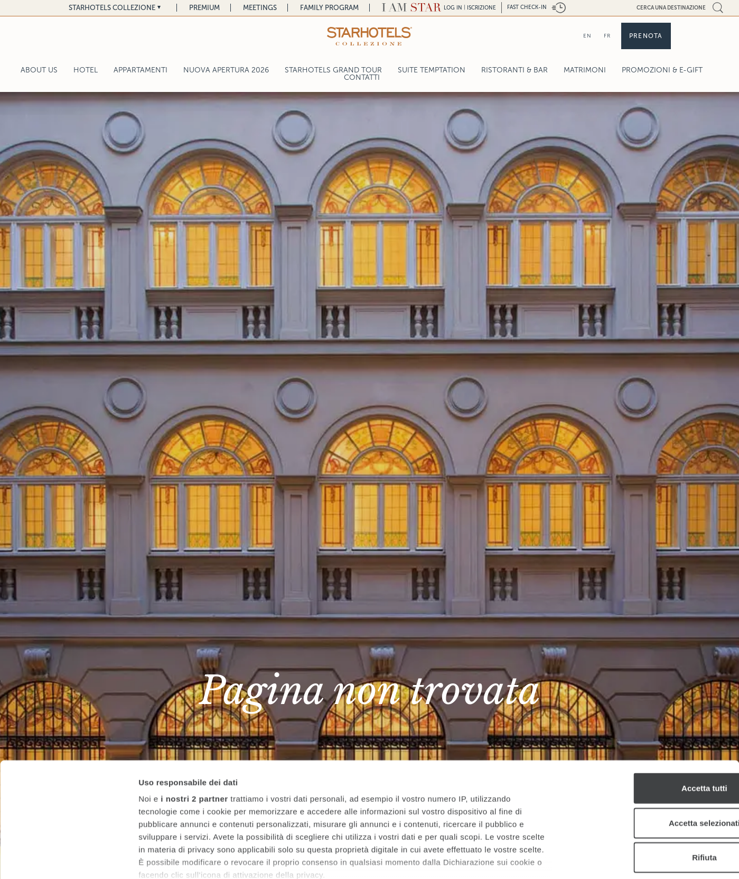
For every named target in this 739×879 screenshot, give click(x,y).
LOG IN (453, 8)
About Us (39, 70)
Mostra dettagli (555, 858)
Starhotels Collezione (112, 8)
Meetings (260, 8)
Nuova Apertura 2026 (226, 70)
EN (587, 36)
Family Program (329, 8)
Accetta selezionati (650, 751)
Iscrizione (481, 8)
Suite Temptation (431, 70)
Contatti (362, 77)
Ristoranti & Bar (514, 70)
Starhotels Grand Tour (333, 70)
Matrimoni (585, 70)
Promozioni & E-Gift (662, 70)
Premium (204, 8)
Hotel (85, 70)
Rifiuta (651, 786)
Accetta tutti (651, 717)
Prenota (645, 36)
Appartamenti (140, 70)
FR (607, 36)
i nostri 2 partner (194, 728)
